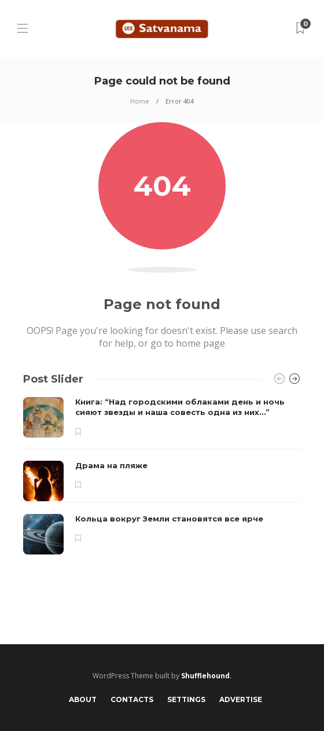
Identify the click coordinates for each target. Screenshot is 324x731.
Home (139, 101)
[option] (162, 475)
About (83, 699)
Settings (186, 699)
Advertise (240, 699)
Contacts (132, 699)
